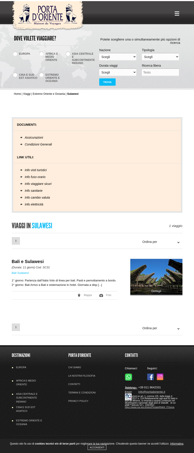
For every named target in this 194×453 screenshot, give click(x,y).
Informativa (176, 443)
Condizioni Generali (38, 144)
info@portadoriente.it (151, 391)
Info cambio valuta (37, 197)
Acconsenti (97, 447)
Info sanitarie (34, 190)
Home (17, 93)
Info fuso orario (35, 177)
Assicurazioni (34, 137)
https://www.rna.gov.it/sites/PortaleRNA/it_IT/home (149, 407)
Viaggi (26, 93)
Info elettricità (34, 204)
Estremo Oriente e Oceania (49, 93)
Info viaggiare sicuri (38, 184)
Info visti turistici (36, 170)
